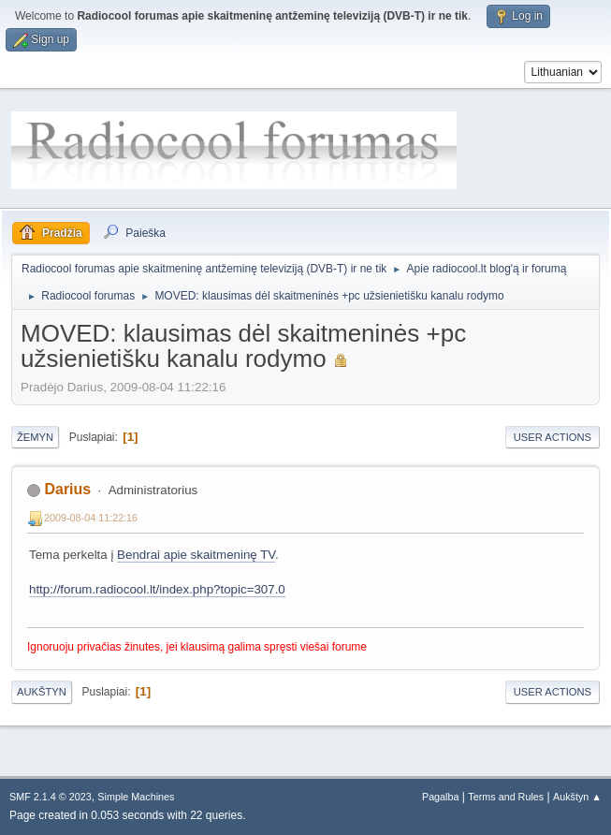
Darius (67, 489)
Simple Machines (135, 796)
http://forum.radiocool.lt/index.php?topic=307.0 (157, 589)
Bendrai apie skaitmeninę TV (196, 555)
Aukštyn (41, 691)
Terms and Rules (506, 796)
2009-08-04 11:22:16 (91, 517)
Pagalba (440, 796)
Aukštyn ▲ (577, 796)
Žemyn (35, 437)
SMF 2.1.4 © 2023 (50, 796)
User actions (552, 437)
